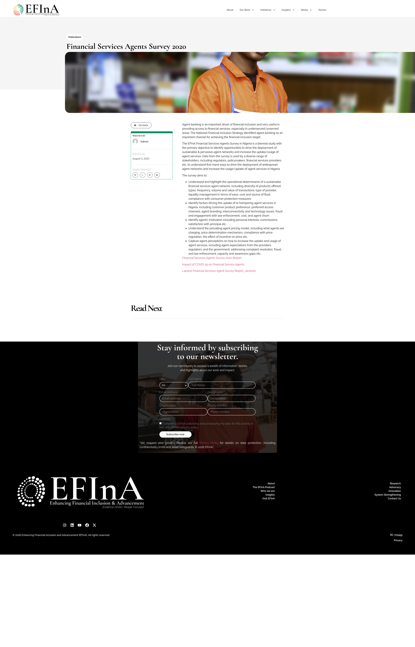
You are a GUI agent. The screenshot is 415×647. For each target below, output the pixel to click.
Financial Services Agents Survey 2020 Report (211, 257)
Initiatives (267, 10)
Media (306, 10)
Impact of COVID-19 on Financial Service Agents (213, 264)
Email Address (169, 392)
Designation (216, 392)
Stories (322, 9)
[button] (135, 175)
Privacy (398, 540)
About (230, 9)
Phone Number (217, 405)
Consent (165, 419)
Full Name (195, 379)
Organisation (167, 405)
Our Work (247, 10)
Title (162, 379)
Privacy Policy (209, 442)
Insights (288, 10)
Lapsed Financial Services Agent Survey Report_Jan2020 (219, 270)
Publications (74, 37)
